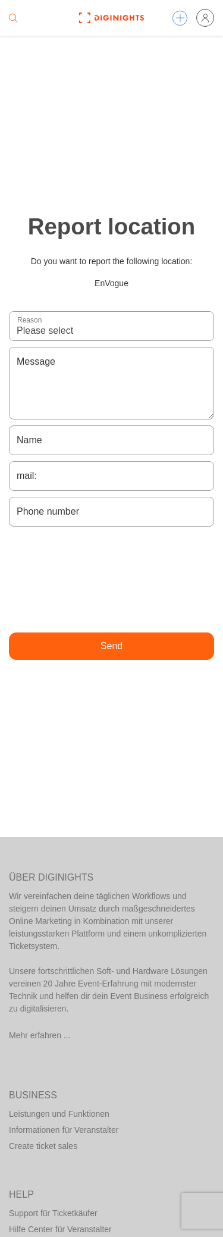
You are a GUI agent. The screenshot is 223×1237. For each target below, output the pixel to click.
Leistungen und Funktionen (59, 1114)
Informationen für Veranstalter (63, 1130)
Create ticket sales (43, 1146)
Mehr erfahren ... (40, 1035)
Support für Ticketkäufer (53, 1213)
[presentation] (111, 579)
